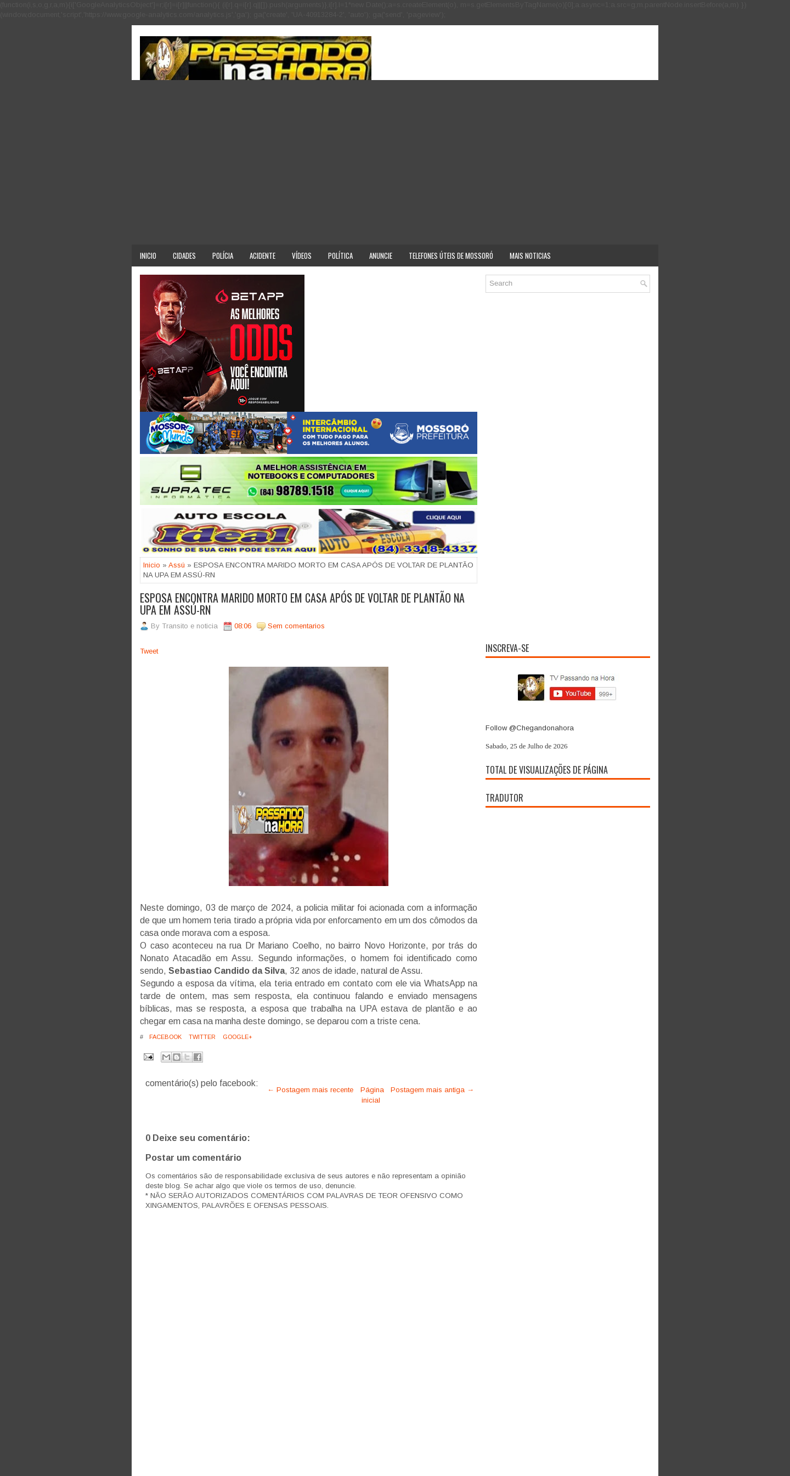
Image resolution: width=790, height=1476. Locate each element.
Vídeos (302, 255)
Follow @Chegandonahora (530, 728)
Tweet (149, 651)
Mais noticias (530, 255)
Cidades (184, 255)
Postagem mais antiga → (432, 1090)
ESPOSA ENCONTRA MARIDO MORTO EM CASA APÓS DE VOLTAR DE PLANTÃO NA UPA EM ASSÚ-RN (302, 604)
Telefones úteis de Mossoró (451, 255)
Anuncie (380, 255)
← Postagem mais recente (310, 1090)
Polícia (222, 255)
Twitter (201, 1037)
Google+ (236, 1037)
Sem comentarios (296, 626)
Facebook (165, 1037)
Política (340, 255)
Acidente (262, 255)
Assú (176, 565)
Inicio (148, 255)
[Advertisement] (395, 162)
